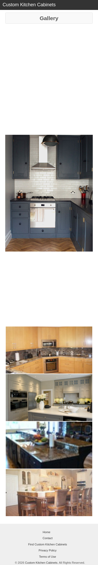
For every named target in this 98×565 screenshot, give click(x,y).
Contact (48, 538)
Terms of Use (47, 556)
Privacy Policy (47, 550)
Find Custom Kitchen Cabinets (47, 544)
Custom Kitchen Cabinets (41, 562)
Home (46, 532)
